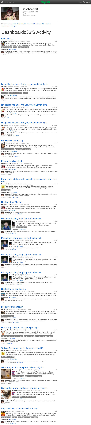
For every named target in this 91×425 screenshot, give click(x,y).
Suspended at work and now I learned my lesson (24, 388)
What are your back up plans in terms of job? (22, 367)
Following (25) (13, 26)
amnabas (4, 41)
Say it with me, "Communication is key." (19, 408)
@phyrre (8, 411)
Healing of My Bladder (11, 202)
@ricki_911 (13, 309)
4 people (23, 229)
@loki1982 (20, 221)
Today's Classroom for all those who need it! (22, 348)
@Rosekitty (11, 184)
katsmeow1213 (6, 291)
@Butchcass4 (15, 163)
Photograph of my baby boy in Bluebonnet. (21, 218)
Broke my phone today (12, 307)
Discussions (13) (12, 23)
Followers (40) (5, 26)
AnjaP (3, 143)
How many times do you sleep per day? (20, 327)
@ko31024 (20, 330)
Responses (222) (21, 23)
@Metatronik (22, 370)
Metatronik (15, 370)
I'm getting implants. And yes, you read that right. (24, 84)
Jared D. (14, 221)
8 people (13, 419)
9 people (13, 210)
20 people (14, 192)
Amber (3, 86)
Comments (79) (31, 23)
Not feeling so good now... (13, 289)
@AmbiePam (9, 86)
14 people (14, 95)
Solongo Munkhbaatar (8, 330)
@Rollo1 (8, 143)
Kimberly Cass (6, 163)
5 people (21, 362)
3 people (13, 49)
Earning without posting (12, 140)
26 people (14, 359)
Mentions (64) (40, 23)
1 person (10, 117)
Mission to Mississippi (11, 161)
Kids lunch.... (7, 38)
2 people (20, 213)
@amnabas (11, 41)
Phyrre (3, 411)
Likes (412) (48, 23)
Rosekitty (4, 184)
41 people (14, 151)
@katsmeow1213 (16, 291)
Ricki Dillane (5, 309)
